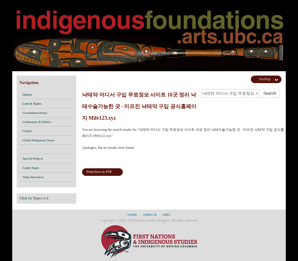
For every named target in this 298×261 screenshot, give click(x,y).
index (167, 214)
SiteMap (265, 79)
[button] (67, 94)
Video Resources (33, 177)
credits (132, 214)
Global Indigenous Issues (38, 140)
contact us (150, 214)
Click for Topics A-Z (34, 198)
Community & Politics (37, 122)
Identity (27, 94)
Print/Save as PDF (99, 172)
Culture (27, 131)
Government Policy (34, 113)
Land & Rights (31, 103)
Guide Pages (46, 168)
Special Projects (32, 158)
